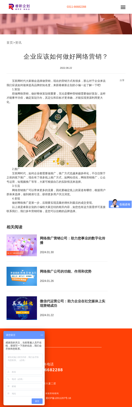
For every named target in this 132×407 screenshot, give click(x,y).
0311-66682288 (76, 6)
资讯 (18, 42)
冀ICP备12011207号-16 (58, 398)
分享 (122, 80)
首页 (10, 42)
